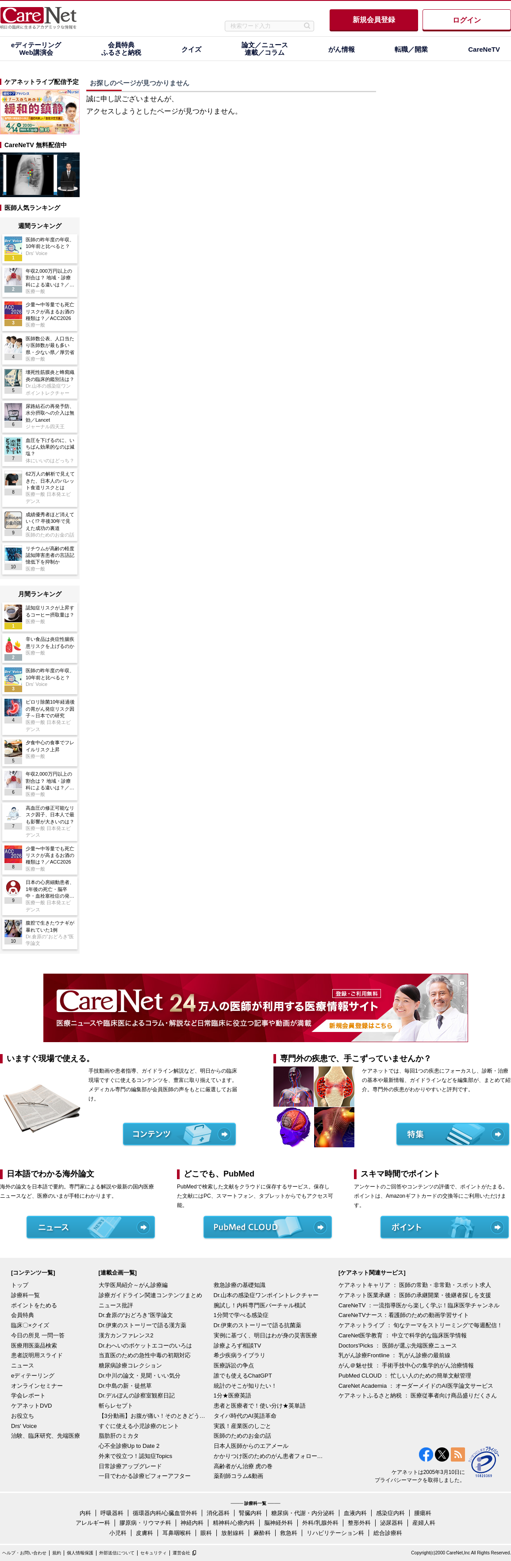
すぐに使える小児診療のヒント (139, 1426)
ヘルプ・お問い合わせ (24, 1552)
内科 (85, 1513)
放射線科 (232, 1533)
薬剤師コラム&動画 (239, 1476)
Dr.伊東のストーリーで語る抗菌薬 (258, 1325)
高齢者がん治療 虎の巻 (243, 1466)
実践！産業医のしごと (242, 1426)
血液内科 (355, 1513)
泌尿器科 (391, 1522)
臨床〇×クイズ (30, 1325)
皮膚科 (144, 1533)
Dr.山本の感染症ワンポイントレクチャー (266, 1295)
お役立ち (22, 1416)
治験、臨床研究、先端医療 (45, 1435)
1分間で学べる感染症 (241, 1315)
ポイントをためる (34, 1305)
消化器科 (218, 1513)
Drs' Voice (24, 1426)
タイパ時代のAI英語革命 (245, 1416)
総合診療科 (387, 1533)
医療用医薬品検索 (34, 1345)
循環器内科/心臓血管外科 (165, 1513)
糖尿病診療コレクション (130, 1365)
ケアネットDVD (31, 1405)
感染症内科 (390, 1513)
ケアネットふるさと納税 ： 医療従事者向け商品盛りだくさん (417, 1395)
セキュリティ (153, 1552)
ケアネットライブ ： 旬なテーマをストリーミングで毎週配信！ (420, 1325)
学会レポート (28, 1395)
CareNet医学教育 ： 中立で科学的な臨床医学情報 (402, 1335)
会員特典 (22, 1315)
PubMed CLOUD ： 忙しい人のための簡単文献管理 (404, 1375)
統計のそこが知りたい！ (245, 1385)
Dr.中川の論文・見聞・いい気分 (140, 1375)
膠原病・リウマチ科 (145, 1522)
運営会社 (181, 1552)
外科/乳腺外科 (320, 1522)
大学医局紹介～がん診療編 (133, 1285)
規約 (56, 1552)
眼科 (206, 1533)
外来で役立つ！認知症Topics (136, 1456)
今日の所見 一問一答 (38, 1335)
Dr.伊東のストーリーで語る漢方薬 (143, 1325)
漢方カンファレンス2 (126, 1335)
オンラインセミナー (37, 1385)
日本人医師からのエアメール (251, 1446)
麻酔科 (262, 1533)
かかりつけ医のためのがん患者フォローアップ (269, 1456)
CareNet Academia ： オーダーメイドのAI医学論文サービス (415, 1385)
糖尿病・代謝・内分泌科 (302, 1513)
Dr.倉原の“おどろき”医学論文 (136, 1315)
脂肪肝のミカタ (119, 1435)
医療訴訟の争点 (234, 1365)
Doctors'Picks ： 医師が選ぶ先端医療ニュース (397, 1345)
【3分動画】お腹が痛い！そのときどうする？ (154, 1416)
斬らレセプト (116, 1405)
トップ (19, 1285)
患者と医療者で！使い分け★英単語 (260, 1405)
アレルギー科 (93, 1522)
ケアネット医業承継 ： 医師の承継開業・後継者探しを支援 (414, 1295)
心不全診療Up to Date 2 (129, 1446)
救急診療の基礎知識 (239, 1285)
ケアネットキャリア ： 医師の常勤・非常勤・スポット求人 (414, 1285)
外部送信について (116, 1552)
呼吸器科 (111, 1513)
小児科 (118, 1533)
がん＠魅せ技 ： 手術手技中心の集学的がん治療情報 (406, 1365)
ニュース (22, 1365)
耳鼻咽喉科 (176, 1533)
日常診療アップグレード (130, 1466)
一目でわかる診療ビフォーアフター (145, 1476)
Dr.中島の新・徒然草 (125, 1385)
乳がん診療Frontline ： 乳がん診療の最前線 (394, 1355)
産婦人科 (423, 1522)
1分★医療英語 (232, 1395)
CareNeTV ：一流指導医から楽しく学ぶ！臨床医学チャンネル (418, 1305)
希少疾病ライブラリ (239, 1355)
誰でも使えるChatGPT (243, 1375)
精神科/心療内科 (234, 1522)
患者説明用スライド (37, 1355)
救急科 (288, 1533)
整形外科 (359, 1522)
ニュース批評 (116, 1305)
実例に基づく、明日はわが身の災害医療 (265, 1335)
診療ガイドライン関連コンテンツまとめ (150, 1295)
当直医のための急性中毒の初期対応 (145, 1355)
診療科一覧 (25, 1295)
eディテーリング (32, 1375)
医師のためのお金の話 (242, 1435)
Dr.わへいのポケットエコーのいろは (145, 1345)
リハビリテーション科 (335, 1533)
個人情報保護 (80, 1552)
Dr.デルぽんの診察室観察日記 (137, 1395)
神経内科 (192, 1522)
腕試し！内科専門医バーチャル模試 (260, 1305)
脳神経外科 (278, 1522)
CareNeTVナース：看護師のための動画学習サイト (403, 1315)
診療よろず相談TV (237, 1345)
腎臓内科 (250, 1513)
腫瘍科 (422, 1513)
